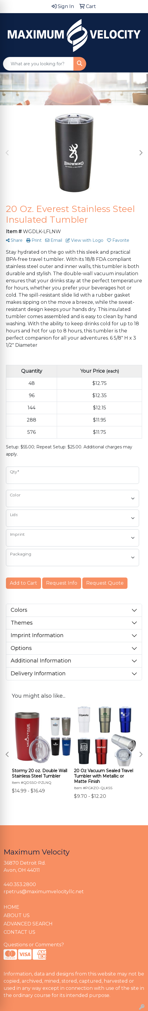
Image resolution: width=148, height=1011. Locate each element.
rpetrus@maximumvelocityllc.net (44, 891)
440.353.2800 (20, 884)
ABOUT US (17, 915)
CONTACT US (19, 932)
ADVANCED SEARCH (28, 924)
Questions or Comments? (34, 944)
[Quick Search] (38, 64)
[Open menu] (136, 64)
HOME (11, 907)
